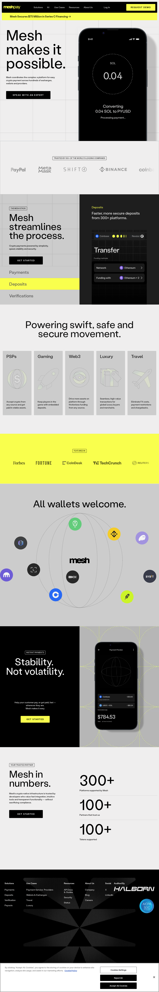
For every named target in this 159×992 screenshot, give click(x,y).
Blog (87, 895)
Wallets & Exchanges (36, 895)
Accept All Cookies (118, 985)
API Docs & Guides (68, 891)
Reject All (118, 978)
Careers (89, 900)
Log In (107, 7)
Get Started (26, 260)
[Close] (154, 977)
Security (68, 897)
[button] (38, 7)
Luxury (29, 905)
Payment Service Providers (39, 890)
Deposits (9, 895)
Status (67, 902)
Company (89, 890)
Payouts (9, 905)
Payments (9, 890)
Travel (29, 900)
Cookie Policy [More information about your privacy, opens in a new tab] (71, 970)
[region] (79, 977)
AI (48, 7)
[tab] (40, 272)
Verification (10, 900)
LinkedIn (109, 895)
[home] (12, 7)
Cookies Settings (118, 970)
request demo (141, 7)
